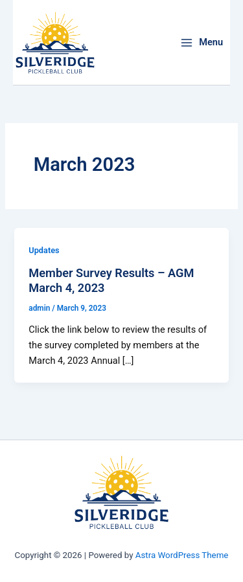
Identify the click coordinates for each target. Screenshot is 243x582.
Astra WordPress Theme (182, 555)
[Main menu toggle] (201, 42)
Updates (44, 250)
